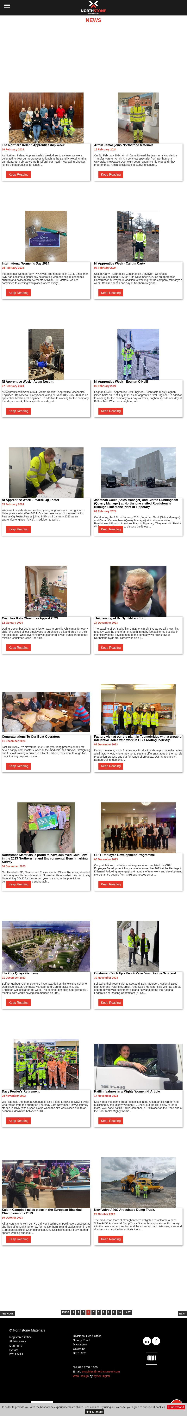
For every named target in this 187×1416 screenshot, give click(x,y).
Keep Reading (18, 174)
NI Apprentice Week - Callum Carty (119, 263)
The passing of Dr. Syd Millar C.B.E (120, 618)
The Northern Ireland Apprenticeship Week (33, 145)
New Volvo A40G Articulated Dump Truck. (124, 1209)
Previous (8, 1313)
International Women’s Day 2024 (25, 263)
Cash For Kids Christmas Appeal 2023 (30, 618)
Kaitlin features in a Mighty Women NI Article (127, 1091)
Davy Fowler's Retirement (21, 1091)
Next (182, 1313)
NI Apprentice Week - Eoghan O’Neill (121, 381)
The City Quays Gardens (20, 973)
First (65, 1312)
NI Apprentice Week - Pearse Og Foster (30, 500)
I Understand (176, 1407)
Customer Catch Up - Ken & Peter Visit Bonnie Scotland (135, 973)
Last (127, 1312)
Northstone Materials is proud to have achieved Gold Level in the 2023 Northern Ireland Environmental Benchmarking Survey (45, 858)
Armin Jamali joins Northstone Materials (123, 145)
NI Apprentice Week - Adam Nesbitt (27, 381)
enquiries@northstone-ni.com (101, 1371)
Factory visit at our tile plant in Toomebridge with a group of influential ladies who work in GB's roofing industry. (138, 738)
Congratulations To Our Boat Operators (31, 736)
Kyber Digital (101, 1376)
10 (119, 1312)
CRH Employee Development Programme (124, 855)
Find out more (94, 1411)
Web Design (81, 1376)
